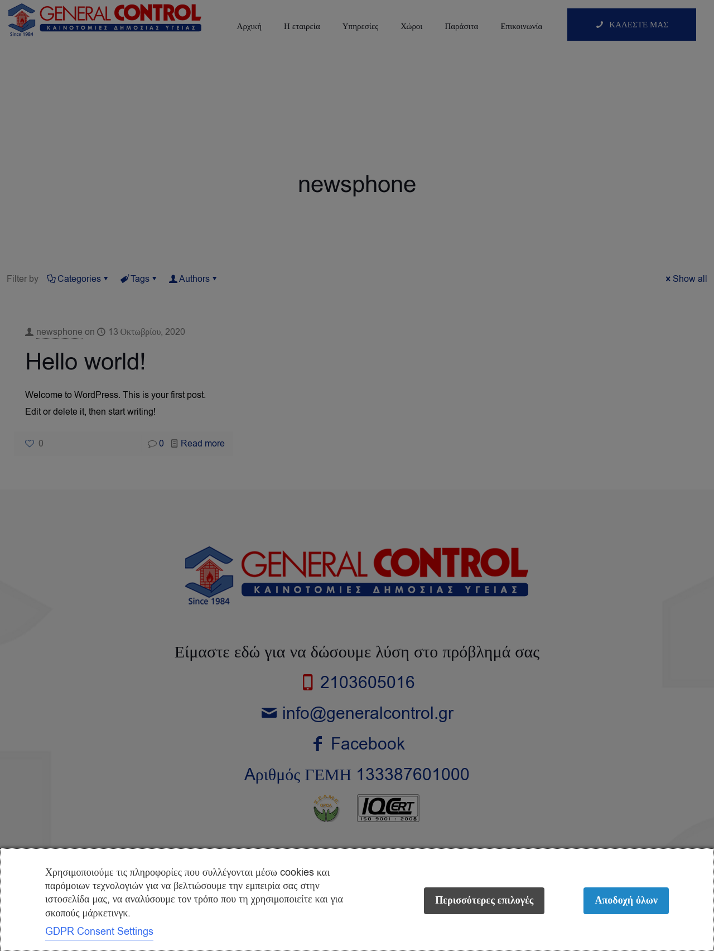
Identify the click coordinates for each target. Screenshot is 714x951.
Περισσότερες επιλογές (484, 900)
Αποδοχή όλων (626, 900)
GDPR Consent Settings (99, 931)
